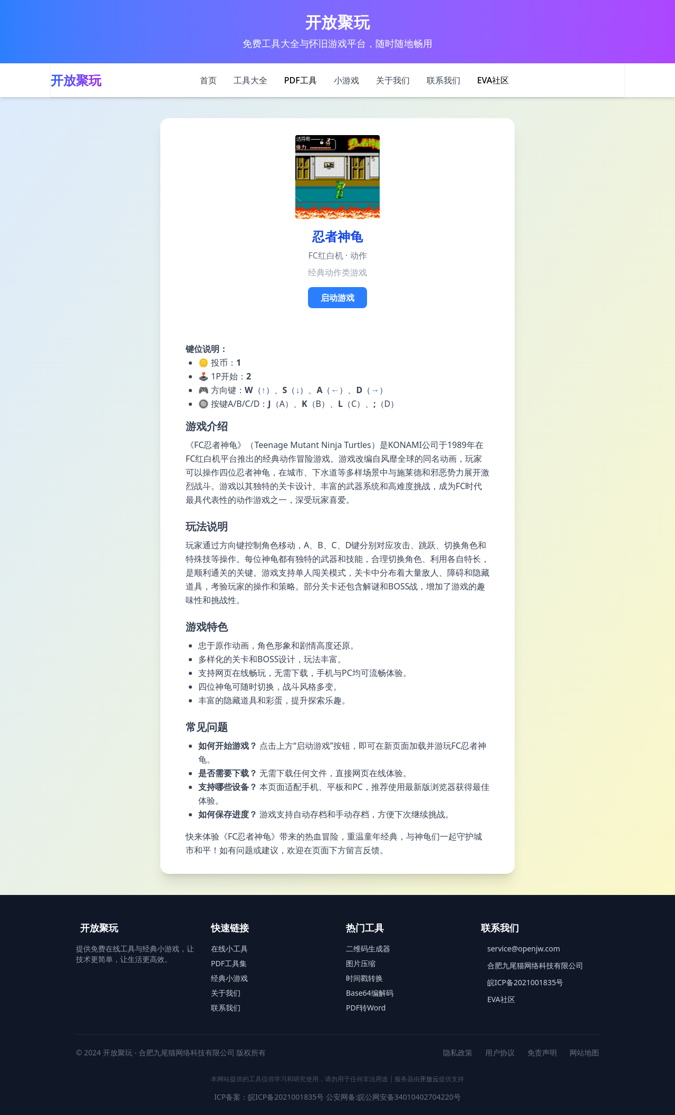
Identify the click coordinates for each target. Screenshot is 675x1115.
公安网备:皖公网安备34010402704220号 (393, 1097)
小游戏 (346, 80)
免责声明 (542, 1052)
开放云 (429, 1078)
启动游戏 (337, 297)
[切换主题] (612, 80)
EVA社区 (493, 80)
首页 (208, 80)
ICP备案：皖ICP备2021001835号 (269, 1097)
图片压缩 (360, 963)
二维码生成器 (368, 949)
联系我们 (443, 80)
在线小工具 (229, 949)
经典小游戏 (229, 978)
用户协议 (500, 1052)
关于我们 (393, 80)
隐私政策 (457, 1052)
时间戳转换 (364, 978)
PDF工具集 (229, 963)
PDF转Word (365, 1008)
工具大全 (250, 80)
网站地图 (584, 1052)
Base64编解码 (369, 993)
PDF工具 (300, 80)
